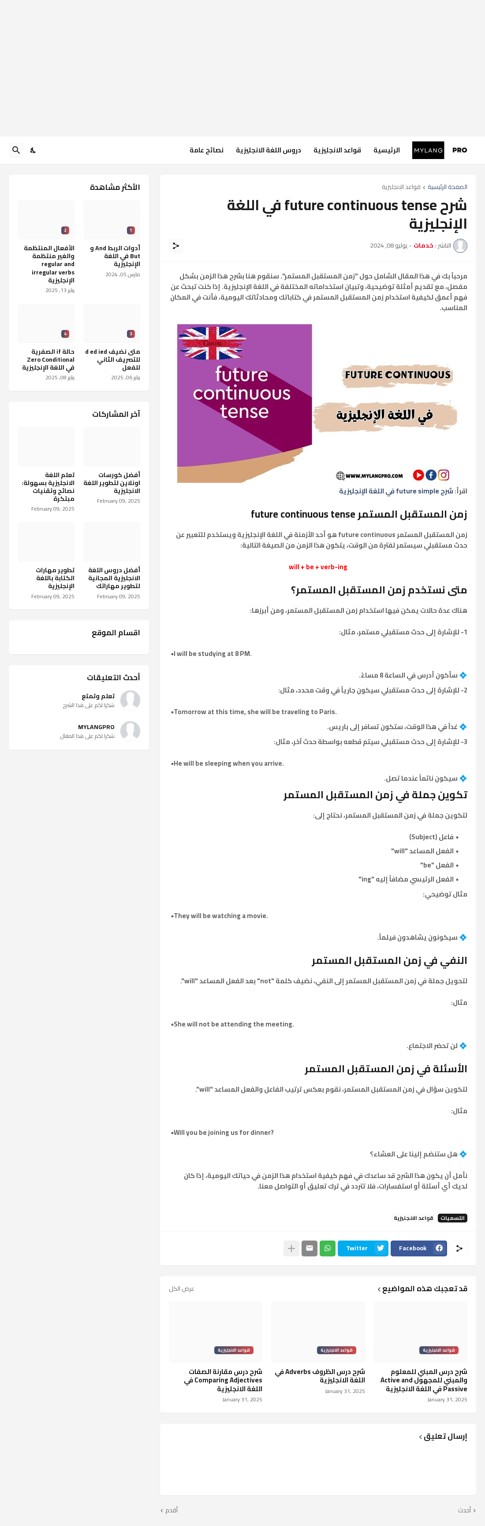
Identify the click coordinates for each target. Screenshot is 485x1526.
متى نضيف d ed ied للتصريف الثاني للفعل (112, 360)
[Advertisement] (242, 68)
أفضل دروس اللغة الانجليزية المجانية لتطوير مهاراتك (114, 578)
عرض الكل (181, 1288)
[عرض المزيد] (291, 1248)
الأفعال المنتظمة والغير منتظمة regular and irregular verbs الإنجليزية (49, 264)
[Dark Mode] (33, 150)
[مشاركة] (176, 246)
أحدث (464, 1510)
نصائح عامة (207, 150)
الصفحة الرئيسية (447, 187)
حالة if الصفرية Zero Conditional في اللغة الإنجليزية (48, 360)
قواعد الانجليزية (337, 150)
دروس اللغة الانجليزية (268, 150)
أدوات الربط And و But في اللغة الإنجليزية (115, 256)
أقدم (171, 1510)
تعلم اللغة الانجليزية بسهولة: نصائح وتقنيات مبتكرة (48, 487)
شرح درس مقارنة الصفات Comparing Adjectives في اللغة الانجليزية (223, 1380)
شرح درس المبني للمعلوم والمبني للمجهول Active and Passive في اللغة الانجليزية (424, 1380)
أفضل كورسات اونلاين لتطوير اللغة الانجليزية (111, 483)
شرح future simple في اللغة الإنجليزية (396, 491)
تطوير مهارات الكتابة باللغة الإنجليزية (55, 578)
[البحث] (16, 150)
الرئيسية (386, 150)
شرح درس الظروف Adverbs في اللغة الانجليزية (320, 1376)
